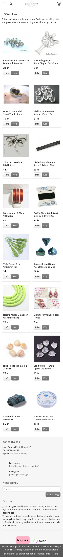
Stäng (55, 553)
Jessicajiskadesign (18, 474)
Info (7, 72)
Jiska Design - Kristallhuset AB (24, 465)
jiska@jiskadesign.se (20, 453)
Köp (15, 72)
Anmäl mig (53, 494)
